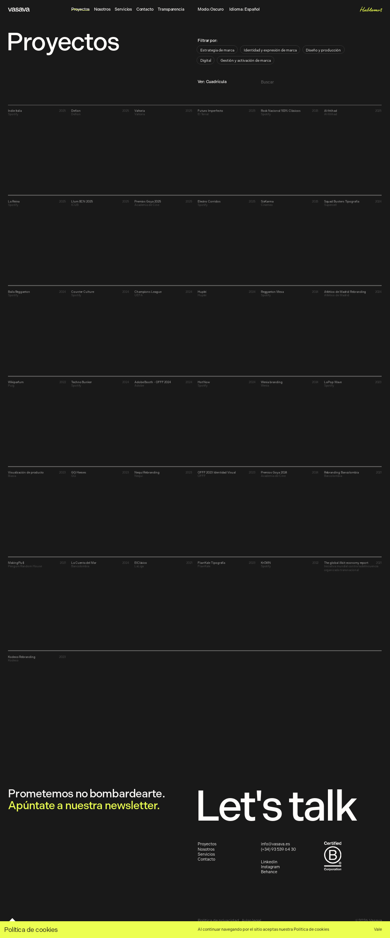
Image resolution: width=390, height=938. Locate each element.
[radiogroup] (272, 56)
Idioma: (244, 9)
